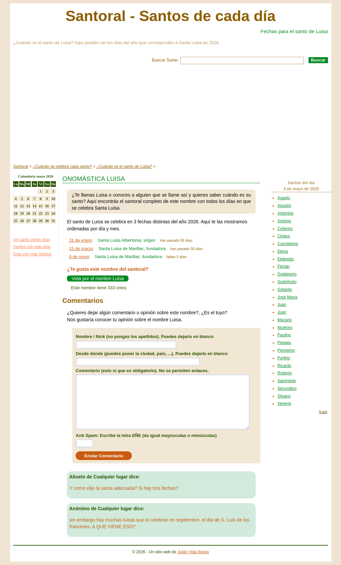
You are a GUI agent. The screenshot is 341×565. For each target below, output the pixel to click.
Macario (284, 320)
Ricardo (284, 365)
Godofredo (286, 281)
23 (47, 213)
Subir (323, 412)
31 (53, 221)
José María (287, 297)
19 (22, 213)
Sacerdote (286, 380)
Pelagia (284, 342)
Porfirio (283, 358)
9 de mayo (79, 256)
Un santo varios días (31, 239)
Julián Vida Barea (193, 552)
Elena (282, 251)
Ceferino (284, 228)
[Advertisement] (170, 114)
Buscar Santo (165, 60)
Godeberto (286, 274)
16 (47, 206)
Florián (283, 266)
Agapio (283, 198)
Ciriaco (283, 236)
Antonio (284, 221)
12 (22, 206)
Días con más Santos (32, 254)
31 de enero (80, 240)
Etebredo (285, 259)
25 (15, 221)
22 (40, 213)
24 (53, 213)
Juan (281, 304)
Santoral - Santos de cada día (171, 15)
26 (22, 221)
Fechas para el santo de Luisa (294, 31)
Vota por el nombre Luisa (98, 278)
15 (40, 206)
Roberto (284, 373)
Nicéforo (284, 327)
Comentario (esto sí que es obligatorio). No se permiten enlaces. (142, 370)
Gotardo (284, 289)
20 (28, 213)
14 (34, 206)
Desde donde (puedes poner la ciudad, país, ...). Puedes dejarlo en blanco (152, 353)
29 (40, 221)
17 (53, 206)
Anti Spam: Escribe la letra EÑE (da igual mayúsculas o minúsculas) (146, 435)
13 (28, 206)
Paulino (284, 335)
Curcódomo (287, 243)
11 (15, 206)
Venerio (284, 403)
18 (15, 213)
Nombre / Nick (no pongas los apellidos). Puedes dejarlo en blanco (145, 336)
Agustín (284, 205)
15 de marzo (81, 248)
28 (34, 221)
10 (53, 199)
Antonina (285, 213)
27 (28, 221)
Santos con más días (32, 246)
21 (34, 213)
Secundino (286, 388)
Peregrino (286, 350)
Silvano (283, 396)
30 (47, 221)
